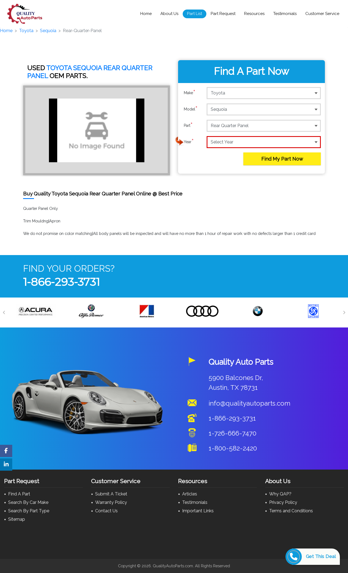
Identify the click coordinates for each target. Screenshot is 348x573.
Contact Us (106, 510)
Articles (189, 494)
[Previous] (4, 312)
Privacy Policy (283, 502)
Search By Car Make (28, 502)
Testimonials (285, 13)
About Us (169, 13)
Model (191, 109)
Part (188, 125)
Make (189, 93)
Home (146, 13)
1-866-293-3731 (61, 282)
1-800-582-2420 (233, 448)
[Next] (344, 312)
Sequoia (48, 30)
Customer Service (322, 13)
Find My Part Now (282, 159)
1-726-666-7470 (232, 433)
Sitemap (16, 519)
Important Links (198, 510)
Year (189, 142)
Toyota (26, 30)
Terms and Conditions (291, 510)
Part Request (223, 13)
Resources (254, 13)
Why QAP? (280, 494)
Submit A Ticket (111, 494)
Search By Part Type (28, 510)
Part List (194, 13)
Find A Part (19, 494)
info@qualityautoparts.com (249, 403)
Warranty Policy (111, 502)
